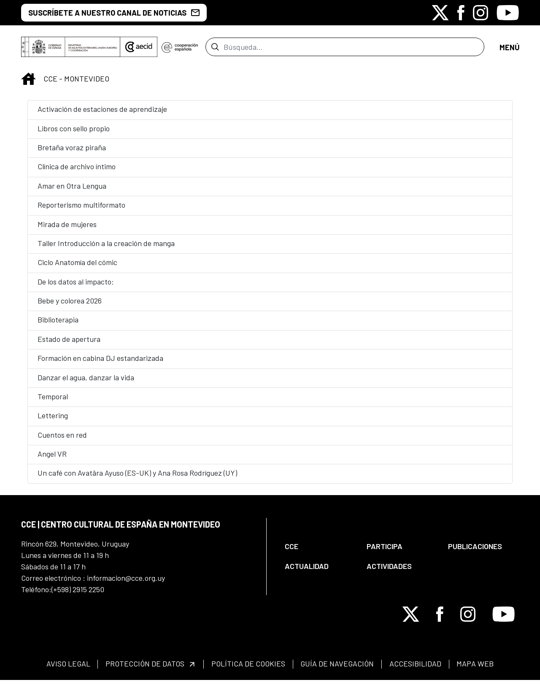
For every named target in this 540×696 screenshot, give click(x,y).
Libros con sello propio (74, 133)
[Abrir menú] (509, 49)
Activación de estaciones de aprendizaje (102, 114)
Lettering (53, 420)
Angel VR (52, 458)
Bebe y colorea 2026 (70, 305)
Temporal (53, 401)
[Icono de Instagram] (480, 12)
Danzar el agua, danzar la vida (86, 382)
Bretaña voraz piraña (72, 152)
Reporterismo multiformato (81, 209)
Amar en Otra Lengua (72, 190)
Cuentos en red (62, 439)
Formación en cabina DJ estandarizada (100, 363)
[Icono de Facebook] (460, 12)
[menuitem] (318, 551)
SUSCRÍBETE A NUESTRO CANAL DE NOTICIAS (114, 12)
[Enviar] (215, 49)
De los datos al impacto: (76, 286)
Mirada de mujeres (67, 229)
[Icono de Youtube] (508, 12)
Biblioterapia (58, 324)
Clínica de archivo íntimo (77, 171)
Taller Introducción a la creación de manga (106, 248)
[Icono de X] (440, 12)
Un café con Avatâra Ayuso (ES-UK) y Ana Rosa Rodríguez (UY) (137, 477)
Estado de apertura (69, 344)
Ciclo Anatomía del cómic (77, 267)
